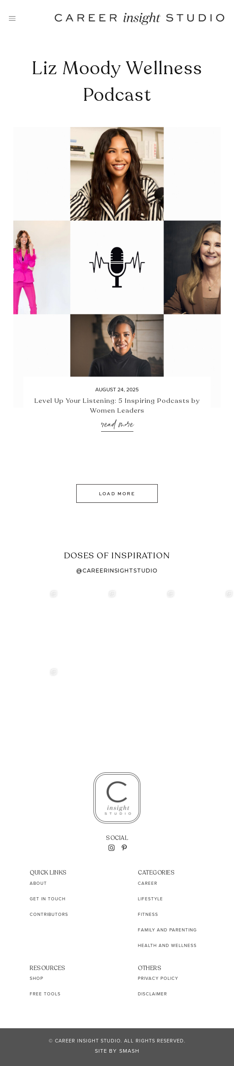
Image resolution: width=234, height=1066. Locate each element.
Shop (36, 978)
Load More (117, 493)
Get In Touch (48, 898)
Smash (129, 1051)
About (38, 883)
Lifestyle (150, 898)
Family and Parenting (167, 930)
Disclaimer (152, 993)
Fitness (148, 914)
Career (147, 883)
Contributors (49, 914)
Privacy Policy (158, 978)
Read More (117, 425)
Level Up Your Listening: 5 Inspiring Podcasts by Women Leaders (117, 405)
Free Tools (45, 993)
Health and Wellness (167, 945)
